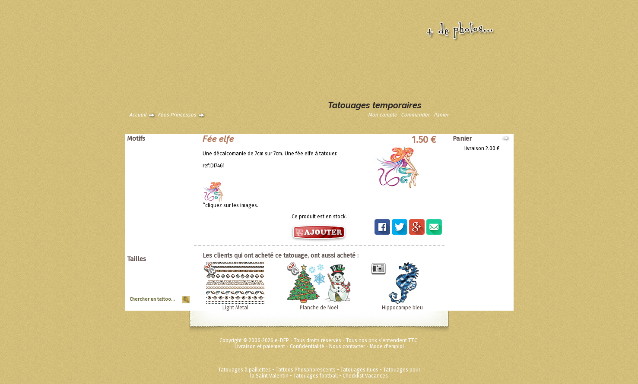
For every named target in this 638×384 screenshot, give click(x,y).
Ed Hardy (176, 227)
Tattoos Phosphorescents (306, 370)
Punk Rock (174, 185)
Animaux (177, 148)
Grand (179, 275)
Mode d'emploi (387, 346)
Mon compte (382, 115)
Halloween (174, 191)
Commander (415, 115)
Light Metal (235, 308)
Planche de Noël (319, 308)
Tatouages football (315, 376)
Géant (179, 269)
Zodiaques (174, 215)
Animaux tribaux (168, 154)
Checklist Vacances (365, 376)
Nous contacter (347, 346)
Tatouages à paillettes (244, 370)
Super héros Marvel (164, 239)
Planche (177, 287)
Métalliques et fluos (163, 251)
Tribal (180, 203)
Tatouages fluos (359, 370)
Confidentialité (307, 346)
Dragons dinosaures (163, 167)
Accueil (137, 115)
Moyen (179, 281)
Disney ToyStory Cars (162, 233)
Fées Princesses (177, 115)
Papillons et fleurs (166, 173)
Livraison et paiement (260, 346)
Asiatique (176, 160)
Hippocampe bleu (402, 308)
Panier (441, 115)
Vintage (177, 209)
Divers (179, 221)
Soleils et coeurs (167, 197)
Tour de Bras (172, 293)
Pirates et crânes (167, 179)
